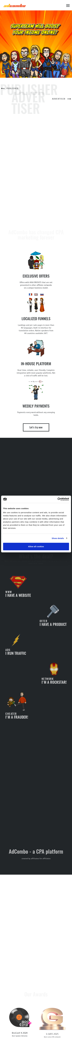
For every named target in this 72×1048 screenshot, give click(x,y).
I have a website (18, 589)
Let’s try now (36, 430)
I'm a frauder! (16, 708)
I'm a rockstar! (54, 676)
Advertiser (62, 99)
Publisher (9, 88)
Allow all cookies (36, 546)
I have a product (53, 618)
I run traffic (15, 647)
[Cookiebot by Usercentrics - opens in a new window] (57, 499)
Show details (58, 538)
